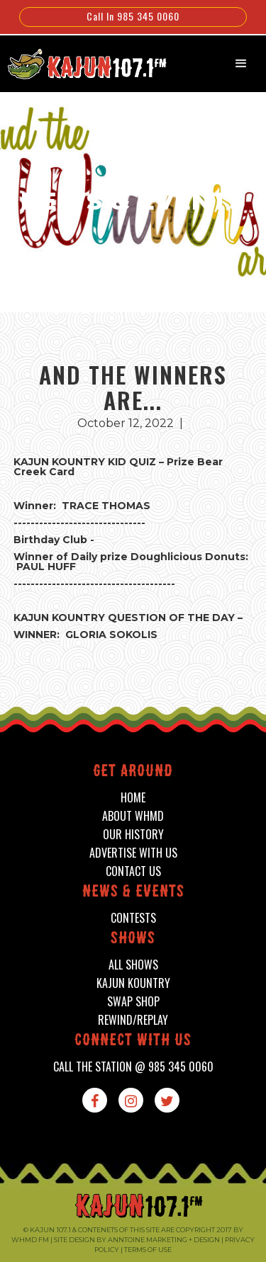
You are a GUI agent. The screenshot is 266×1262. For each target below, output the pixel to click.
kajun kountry (133, 983)
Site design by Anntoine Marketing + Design (137, 1240)
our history (133, 834)
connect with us (133, 1041)
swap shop (133, 1001)
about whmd (133, 816)
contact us (133, 871)
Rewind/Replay (133, 1020)
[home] (80, 62)
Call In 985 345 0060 (133, 15)
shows (133, 939)
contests (133, 918)
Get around (133, 772)
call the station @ (133, 1066)
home (133, 797)
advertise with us (133, 853)
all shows (133, 964)
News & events (133, 892)
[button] (241, 63)
